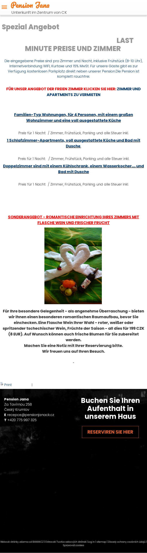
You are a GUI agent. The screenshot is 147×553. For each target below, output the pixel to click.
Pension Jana (30, 5)
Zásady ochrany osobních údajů (127, 541)
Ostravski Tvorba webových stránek (65, 541)
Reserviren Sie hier (110, 432)
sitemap (101, 541)
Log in (91, 541)
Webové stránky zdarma (14, 541)
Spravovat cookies (73, 545)
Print (6, 384)
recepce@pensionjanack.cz (30, 414)
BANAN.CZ (38, 541)
